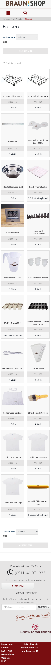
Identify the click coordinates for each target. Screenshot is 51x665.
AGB (10, 651)
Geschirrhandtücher (38, 187)
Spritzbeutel (38, 368)
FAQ (3, 651)
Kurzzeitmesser (13, 232)
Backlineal (12, 141)
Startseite (6, 19)
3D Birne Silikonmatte (13, 96)
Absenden (43, 607)
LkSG (3, 661)
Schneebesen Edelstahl (12, 368)
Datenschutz (7, 654)
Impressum (7, 644)
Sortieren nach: (9, 37)
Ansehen (12, 102)
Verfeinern (25, 50)
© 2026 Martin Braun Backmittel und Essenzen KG (29, 647)
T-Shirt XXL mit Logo (12, 502)
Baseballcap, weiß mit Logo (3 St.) (38, 141)
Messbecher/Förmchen (38, 277)
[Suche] (25, 13)
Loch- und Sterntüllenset (38, 232)
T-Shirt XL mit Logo (38, 457)
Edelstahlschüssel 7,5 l (13, 187)
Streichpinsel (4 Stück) (38, 413)
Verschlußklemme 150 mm (38, 502)
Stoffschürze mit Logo (13, 413)
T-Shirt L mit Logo (13, 457)
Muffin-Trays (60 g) (12, 323)
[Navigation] (8, 13)
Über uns (5, 657)
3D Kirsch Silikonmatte (38, 96)
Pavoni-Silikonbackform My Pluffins (38, 323)
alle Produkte (18, 19)
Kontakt (17, 585)
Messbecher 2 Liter (12, 277)
